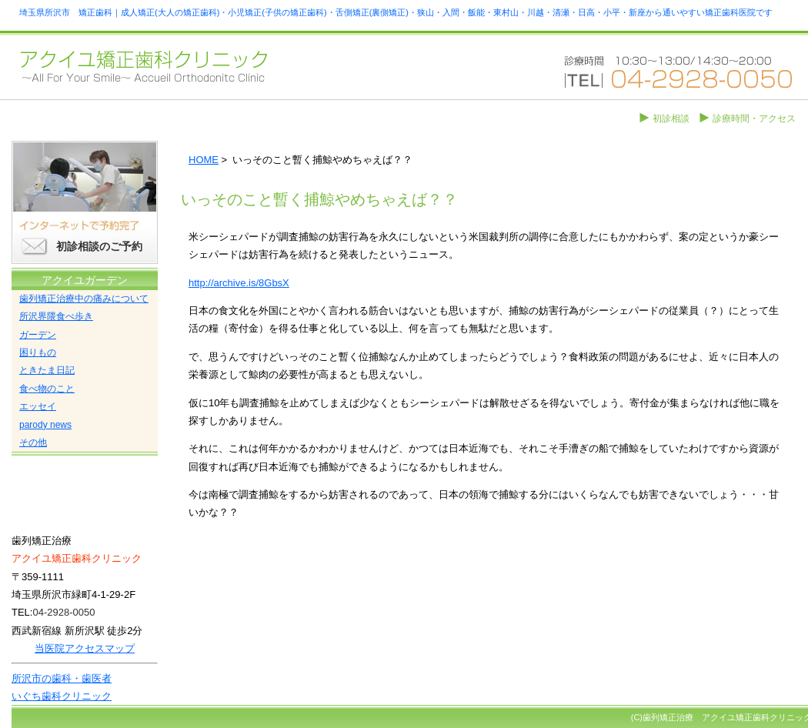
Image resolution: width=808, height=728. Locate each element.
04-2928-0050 (63, 612)
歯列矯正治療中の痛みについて (84, 298)
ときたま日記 (47, 370)
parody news (45, 424)
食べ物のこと (47, 388)
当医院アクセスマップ (85, 648)
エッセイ (37, 406)
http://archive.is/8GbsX (239, 283)
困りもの (37, 352)
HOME (204, 159)
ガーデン (37, 334)
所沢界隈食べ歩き (56, 316)
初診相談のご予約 (99, 246)
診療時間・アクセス (754, 118)
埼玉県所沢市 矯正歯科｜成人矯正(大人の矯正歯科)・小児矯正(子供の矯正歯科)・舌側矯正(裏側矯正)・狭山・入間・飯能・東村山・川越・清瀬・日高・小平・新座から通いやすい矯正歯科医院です (396, 12)
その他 (33, 442)
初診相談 (671, 118)
